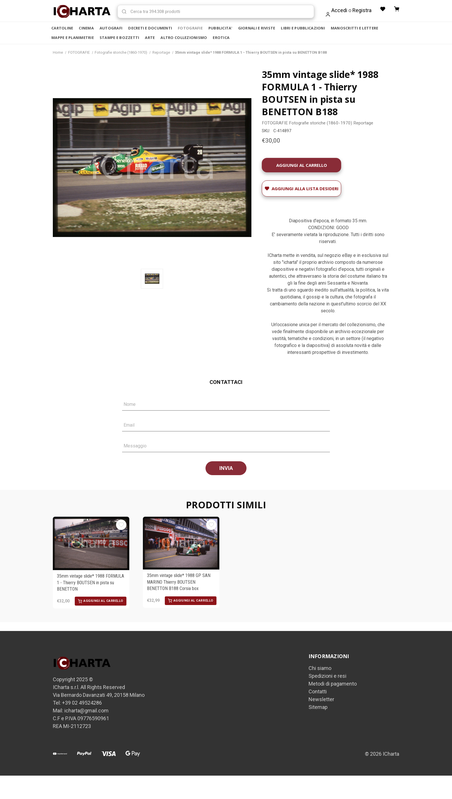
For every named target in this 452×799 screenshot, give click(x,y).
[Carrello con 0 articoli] (396, 9)
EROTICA (221, 37)
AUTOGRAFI (111, 28)
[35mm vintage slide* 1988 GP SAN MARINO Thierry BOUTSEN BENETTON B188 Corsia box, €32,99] (181, 543)
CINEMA (86, 28)
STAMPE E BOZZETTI (119, 37)
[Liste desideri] (382, 9)
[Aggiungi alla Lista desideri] (301, 189)
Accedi (338, 10)
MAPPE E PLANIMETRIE (72, 37)
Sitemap (318, 708)
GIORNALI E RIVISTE (256, 28)
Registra (360, 10)
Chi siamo (320, 669)
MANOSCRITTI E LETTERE (354, 28)
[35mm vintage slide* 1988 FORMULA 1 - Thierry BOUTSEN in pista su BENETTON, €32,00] (91, 544)
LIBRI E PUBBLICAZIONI (303, 28)
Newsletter (321, 700)
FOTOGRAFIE (190, 28)
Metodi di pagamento (333, 684)
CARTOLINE (62, 28)
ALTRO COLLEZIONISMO (183, 37)
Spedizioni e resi (327, 676)
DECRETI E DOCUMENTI (150, 28)
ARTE (150, 37)
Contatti (318, 692)
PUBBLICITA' (220, 28)
